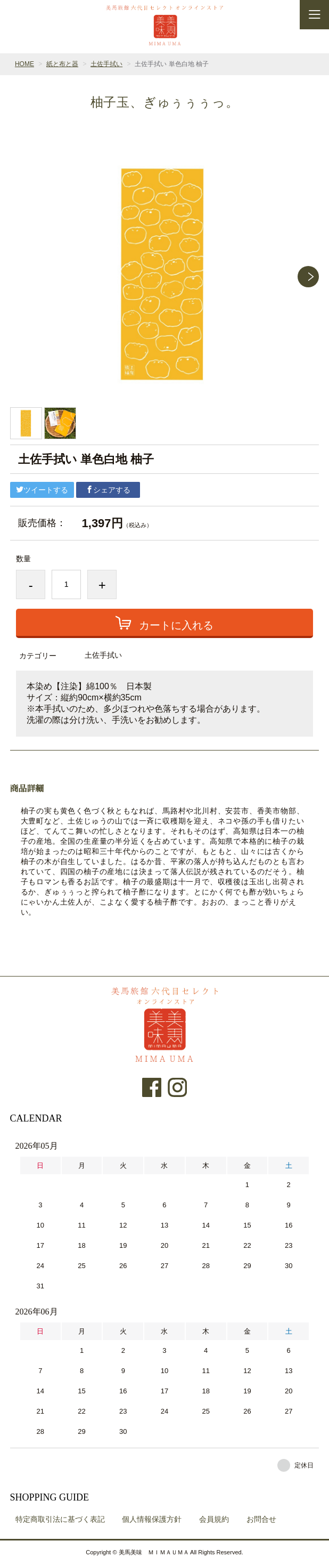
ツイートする (42, 490)
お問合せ (261, 1519)
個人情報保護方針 (152, 1519)
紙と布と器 (62, 64)
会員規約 (214, 1519)
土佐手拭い (106, 64)
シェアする (108, 490)
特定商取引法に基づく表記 (60, 1519)
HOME (24, 64)
